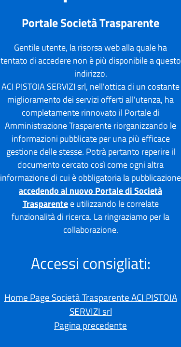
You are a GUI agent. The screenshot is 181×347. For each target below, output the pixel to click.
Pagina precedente (90, 325)
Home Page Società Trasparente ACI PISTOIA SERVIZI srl (90, 304)
